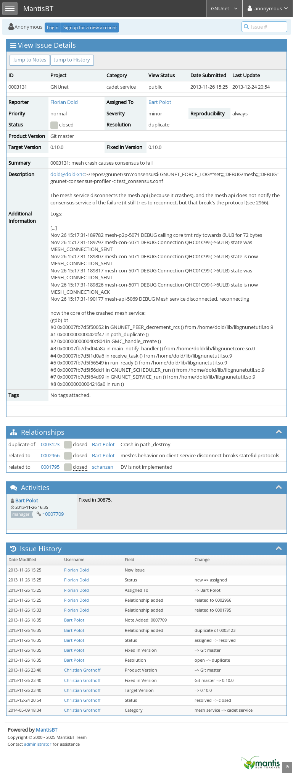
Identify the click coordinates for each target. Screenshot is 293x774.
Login (52, 27)
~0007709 (53, 513)
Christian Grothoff (82, 670)
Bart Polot (159, 102)
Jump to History (72, 59)
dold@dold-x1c (67, 174)
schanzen (102, 466)
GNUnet (224, 8)
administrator (38, 744)
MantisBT (46, 729)
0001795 (50, 466)
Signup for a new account (90, 27)
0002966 (50, 455)
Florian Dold (64, 102)
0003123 (50, 444)
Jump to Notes (29, 59)
